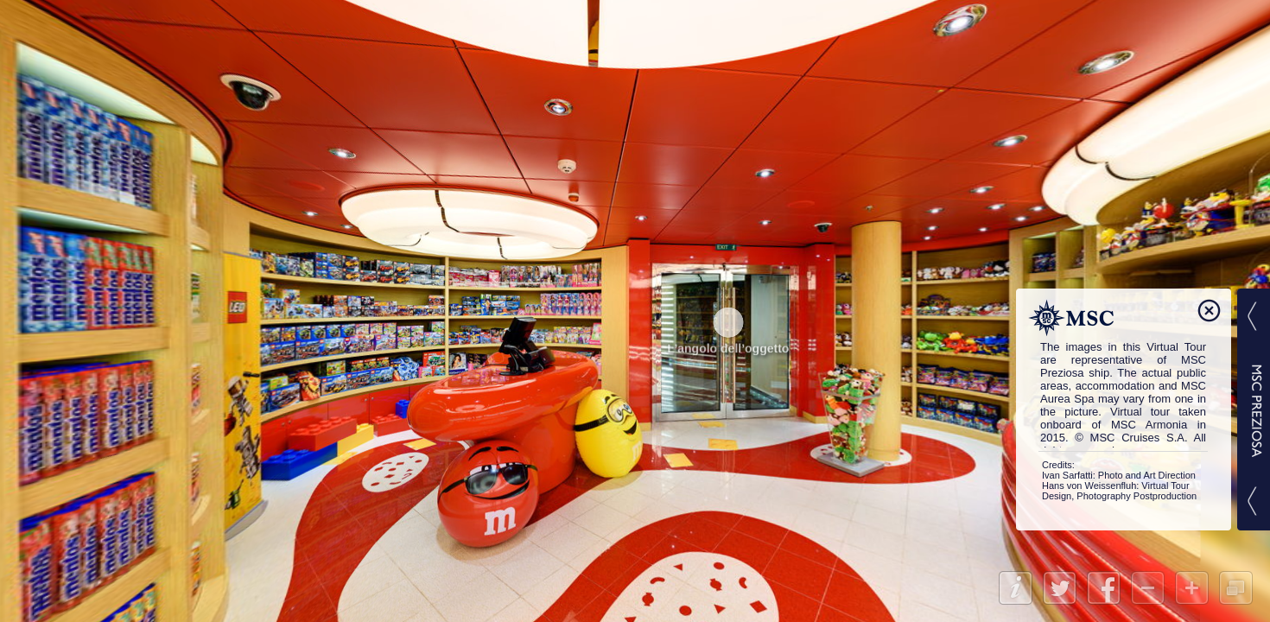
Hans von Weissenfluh (1089, 485)
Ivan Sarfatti (1067, 475)
